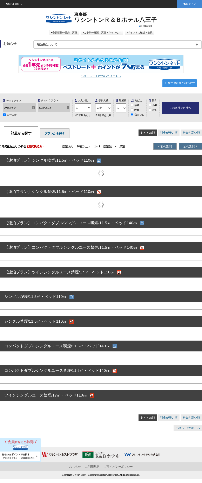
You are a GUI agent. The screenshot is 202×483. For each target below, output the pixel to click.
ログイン (191, 3)
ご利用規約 (92, 466)
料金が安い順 (168, 132)
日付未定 (12, 114)
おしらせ (75, 466)
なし (154, 109)
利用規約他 (146, 26)
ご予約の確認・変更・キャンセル (102, 32)
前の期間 (166, 146)
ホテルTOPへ (14, 3)
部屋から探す (21, 133)
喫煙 (136, 109)
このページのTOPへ (188, 427)
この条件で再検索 (180, 107)
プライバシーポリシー (118, 466)
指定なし (139, 114)
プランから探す (55, 133)
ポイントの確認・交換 (140, 32)
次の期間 (189, 146)
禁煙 (136, 105)
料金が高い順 (191, 132)
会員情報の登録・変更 (64, 32)
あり (154, 105)
